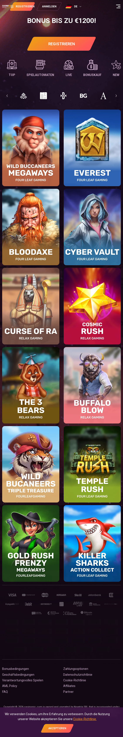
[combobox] (87, 6)
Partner (68, 691)
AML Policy (9, 686)
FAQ (5, 691)
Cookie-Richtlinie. (85, 719)
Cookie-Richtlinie (74, 680)
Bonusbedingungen (15, 669)
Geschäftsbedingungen (18, 674)
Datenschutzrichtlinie (77, 674)
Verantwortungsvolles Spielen (22, 680)
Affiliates (69, 686)
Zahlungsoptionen (75, 669)
